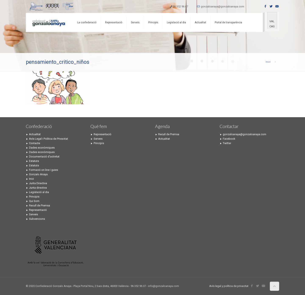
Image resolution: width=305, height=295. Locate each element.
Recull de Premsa (39, 205)
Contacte (34, 143)
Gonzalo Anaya (38, 174)
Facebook (229, 138)
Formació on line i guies (43, 169)
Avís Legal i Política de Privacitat (48, 138)
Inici (268, 61)
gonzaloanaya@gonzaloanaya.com (222, 6)
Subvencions (37, 218)
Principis (34, 196)
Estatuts (34, 161)
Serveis (33, 214)
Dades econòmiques (42, 147)
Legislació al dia (39, 192)
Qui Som (34, 201)
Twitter (227, 143)
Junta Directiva (38, 183)
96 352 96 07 (180, 6)
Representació (38, 210)
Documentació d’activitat (44, 156)
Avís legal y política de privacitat (228, 286)
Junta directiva (38, 187)
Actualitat (35, 134)
